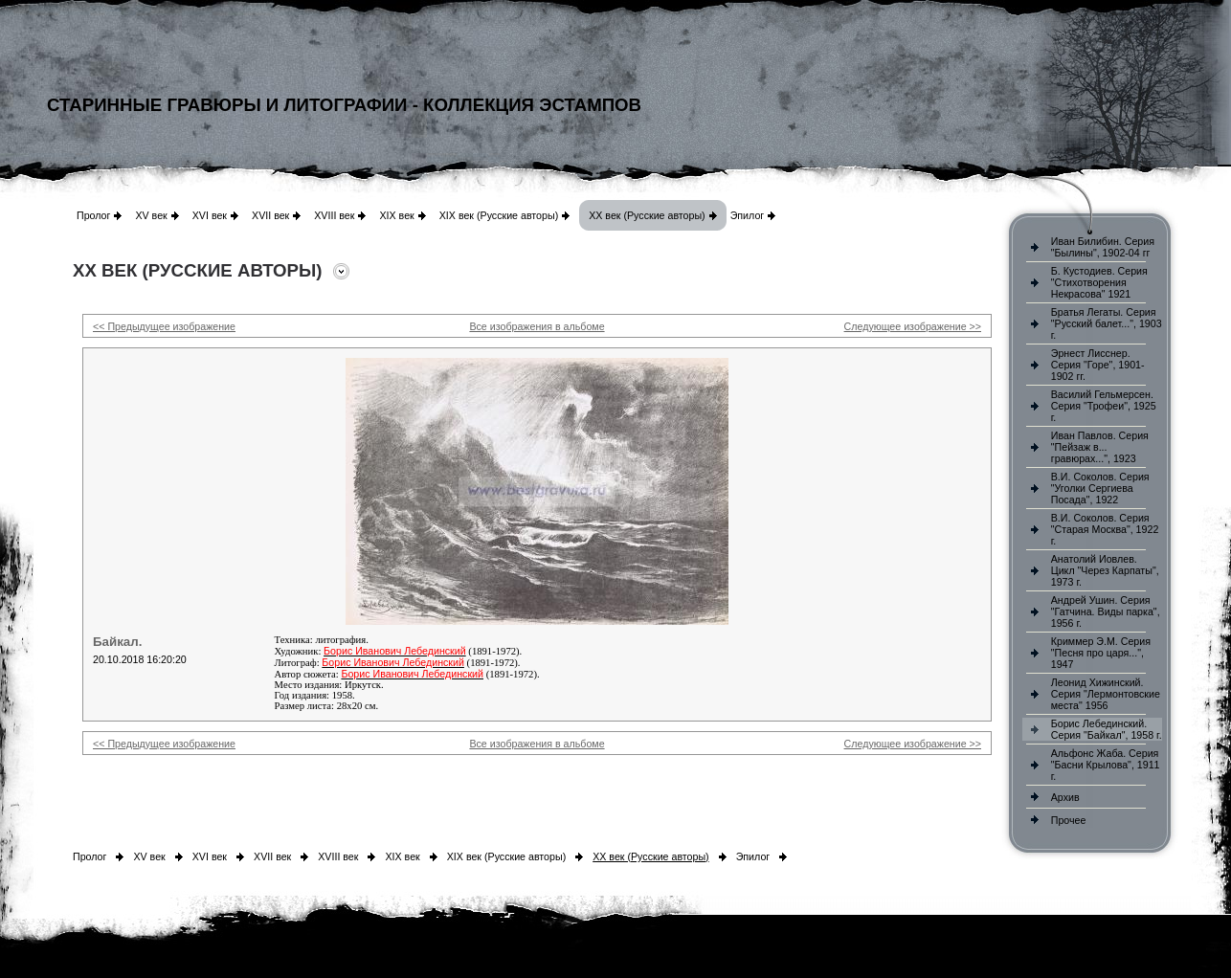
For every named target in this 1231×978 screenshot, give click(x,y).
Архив (1065, 797)
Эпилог (747, 215)
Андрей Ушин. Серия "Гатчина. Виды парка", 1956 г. (1105, 611)
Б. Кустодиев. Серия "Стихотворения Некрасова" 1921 (1099, 282)
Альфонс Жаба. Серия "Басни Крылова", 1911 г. (1105, 764)
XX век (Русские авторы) (647, 215)
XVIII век (334, 215)
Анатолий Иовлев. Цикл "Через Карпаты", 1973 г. (1105, 570)
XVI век (209, 215)
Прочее (1068, 820)
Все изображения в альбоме (536, 326)
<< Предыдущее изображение (164, 326)
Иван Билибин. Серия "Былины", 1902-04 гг (1102, 246)
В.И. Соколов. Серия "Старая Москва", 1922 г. (1105, 529)
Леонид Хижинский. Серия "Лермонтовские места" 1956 (1105, 694)
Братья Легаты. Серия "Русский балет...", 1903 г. (1106, 323)
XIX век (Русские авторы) (498, 215)
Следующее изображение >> (912, 326)
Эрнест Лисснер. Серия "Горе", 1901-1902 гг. (1098, 364)
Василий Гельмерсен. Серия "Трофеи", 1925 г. (1103, 406)
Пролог (93, 215)
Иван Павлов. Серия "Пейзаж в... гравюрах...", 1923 (1100, 447)
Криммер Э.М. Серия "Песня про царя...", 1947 (1101, 652)
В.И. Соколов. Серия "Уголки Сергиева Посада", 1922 (1100, 488)
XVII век (270, 215)
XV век (151, 215)
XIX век (396, 215)
